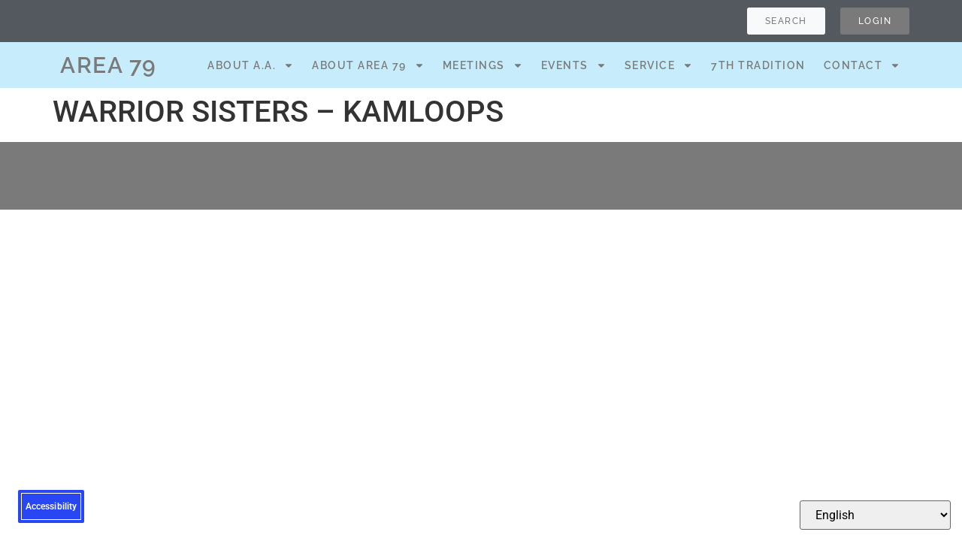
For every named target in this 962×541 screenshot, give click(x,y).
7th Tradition (758, 65)
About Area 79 (368, 65)
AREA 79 (108, 65)
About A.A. (250, 65)
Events (574, 65)
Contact (862, 65)
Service (659, 65)
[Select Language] (875, 515)
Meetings (483, 65)
